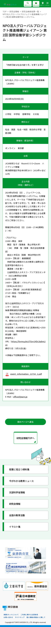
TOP (5, 11)
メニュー (47, 4)
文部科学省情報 (17, 492)
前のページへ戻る (25, 421)
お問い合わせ (8, 617)
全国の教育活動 (17, 515)
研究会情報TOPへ (25, 438)
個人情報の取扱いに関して (36, 617)
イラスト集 (14, 526)
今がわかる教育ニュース (21, 481)
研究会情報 (14, 11)
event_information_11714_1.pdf (23, 373)
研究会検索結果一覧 (30, 11)
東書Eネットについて (11, 614)
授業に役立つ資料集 (19, 469)
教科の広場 (36, 4)
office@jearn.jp (20, 396)
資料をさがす (27, 4)
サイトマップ (19, 617)
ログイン (42, 4)
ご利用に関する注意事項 (29, 614)
